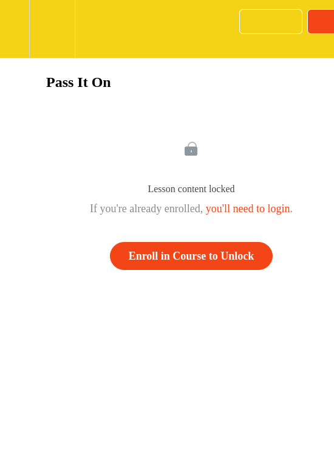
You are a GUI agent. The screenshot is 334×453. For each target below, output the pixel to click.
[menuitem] (52, 29)
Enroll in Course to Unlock (191, 256)
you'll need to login (248, 208)
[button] (14, 29)
